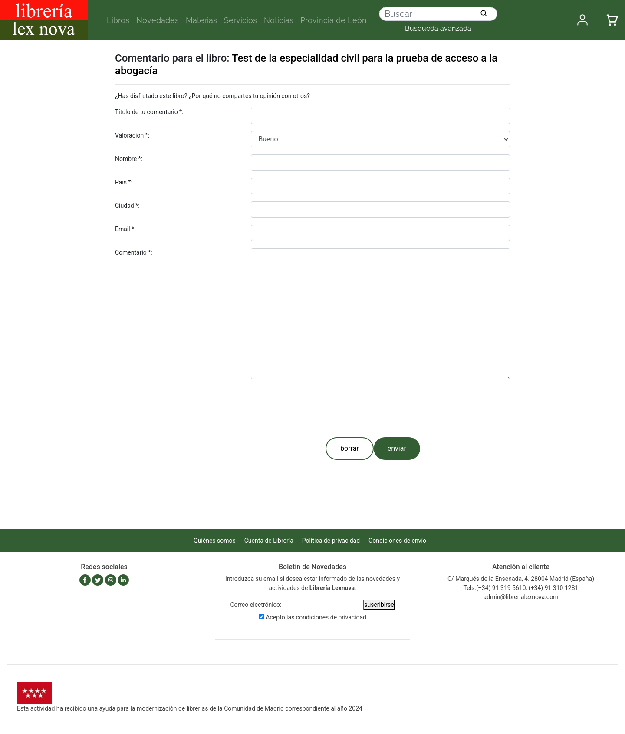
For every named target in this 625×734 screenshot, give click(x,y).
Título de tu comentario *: (149, 111)
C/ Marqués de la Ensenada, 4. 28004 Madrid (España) (520, 578)
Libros (118, 20)
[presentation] (317, 406)
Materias (201, 20)
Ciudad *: (127, 205)
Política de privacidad (331, 540)
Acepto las (316, 617)
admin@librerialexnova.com (521, 596)
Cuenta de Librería (268, 540)
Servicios (240, 20)
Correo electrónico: (255, 604)
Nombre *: (128, 158)
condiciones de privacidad (331, 617)
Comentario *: (133, 252)
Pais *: (123, 182)
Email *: (125, 229)
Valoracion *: (132, 135)
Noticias (278, 20)
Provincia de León (333, 20)
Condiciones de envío (397, 540)
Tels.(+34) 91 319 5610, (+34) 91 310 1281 (521, 587)
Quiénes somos (215, 540)
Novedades (157, 20)
